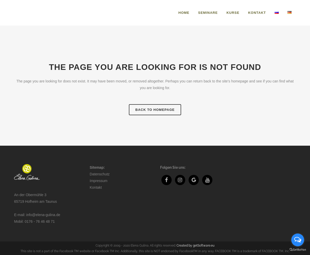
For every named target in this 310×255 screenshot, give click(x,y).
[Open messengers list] (297, 239)
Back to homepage (154, 110)
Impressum (98, 181)
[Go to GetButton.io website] (298, 249)
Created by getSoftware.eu (195, 245)
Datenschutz (100, 174)
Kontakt (96, 187)
